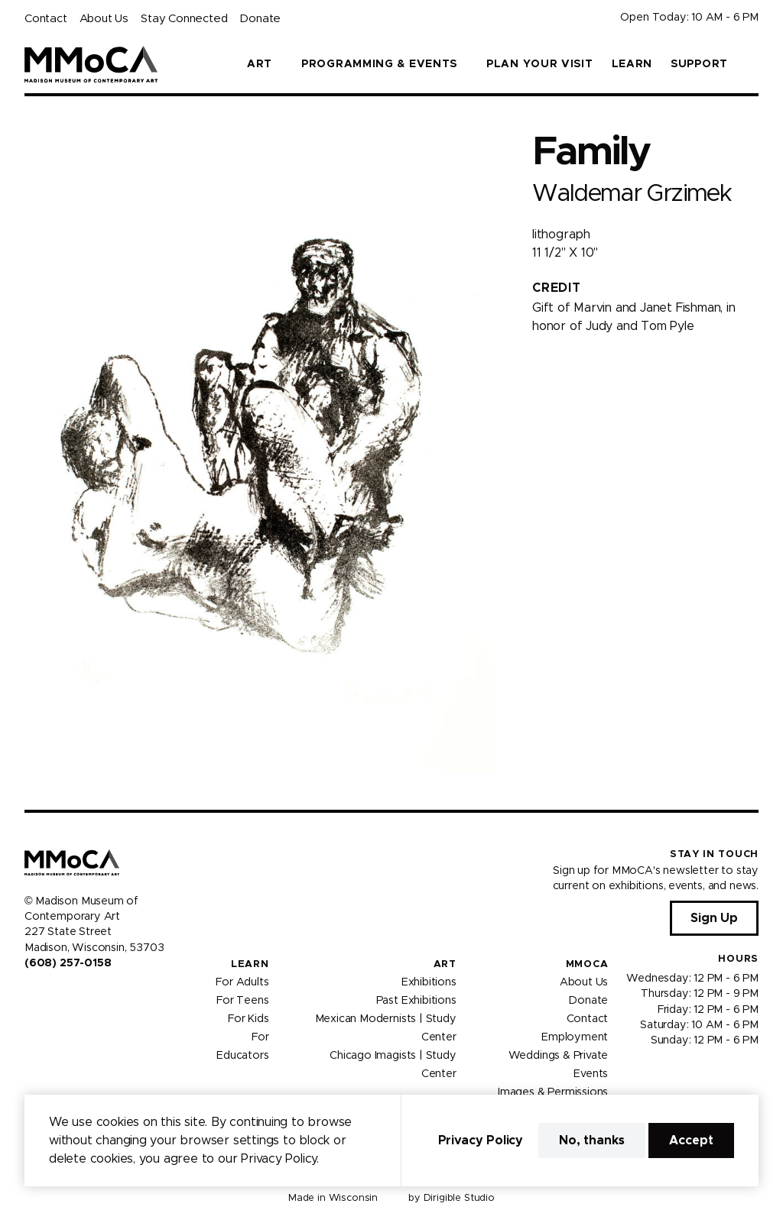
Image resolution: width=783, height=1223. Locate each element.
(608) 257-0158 (67, 963)
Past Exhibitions (416, 1000)
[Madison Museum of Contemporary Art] (91, 64)
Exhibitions (428, 982)
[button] (752, 64)
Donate (260, 18)
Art (445, 964)
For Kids (248, 1019)
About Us (104, 18)
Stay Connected (184, 18)
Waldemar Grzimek (631, 193)
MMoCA (587, 964)
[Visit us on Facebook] (30, 995)
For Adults (242, 982)
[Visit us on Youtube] (67, 995)
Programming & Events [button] (379, 64)
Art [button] (259, 64)
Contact (45, 18)
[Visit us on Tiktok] (86, 995)
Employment (574, 1037)
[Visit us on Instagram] (49, 995)
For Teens (242, 1000)
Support (699, 64)
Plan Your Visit (539, 64)
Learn (632, 64)
